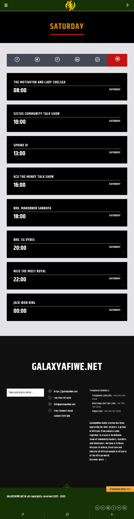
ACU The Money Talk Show (34, 177)
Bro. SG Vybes (25, 240)
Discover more (98, 460)
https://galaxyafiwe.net (66, 391)
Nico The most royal (30, 271)
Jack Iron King (25, 303)
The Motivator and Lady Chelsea (39, 82)
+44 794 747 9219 (62, 398)
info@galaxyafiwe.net (64, 404)
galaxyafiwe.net (67, 367)
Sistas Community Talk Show (37, 114)
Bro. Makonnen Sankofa (32, 208)
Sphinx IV (21, 145)
